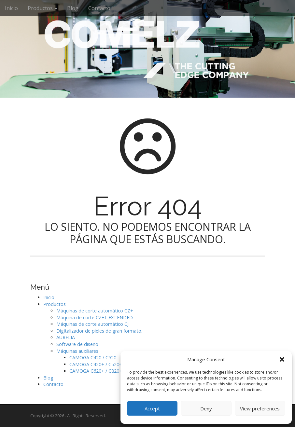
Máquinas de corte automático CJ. (93, 324)
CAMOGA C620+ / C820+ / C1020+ (106, 371)
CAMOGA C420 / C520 (92, 357)
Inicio (11, 8)
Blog (72, 8)
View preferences (260, 408)
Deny (206, 408)
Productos (42, 8)
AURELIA (65, 337)
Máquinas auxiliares (77, 351)
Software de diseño (77, 344)
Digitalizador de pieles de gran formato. (99, 331)
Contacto (99, 8)
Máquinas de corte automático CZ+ (94, 311)
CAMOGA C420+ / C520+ (95, 364)
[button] (282, 359)
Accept (152, 408)
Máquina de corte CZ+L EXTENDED (94, 317)
